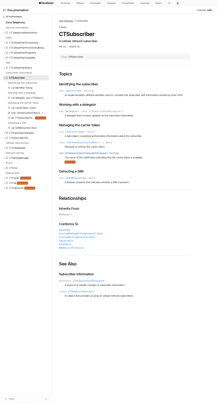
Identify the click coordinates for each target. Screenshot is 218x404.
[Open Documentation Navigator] (4, 10)
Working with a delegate (107, 108)
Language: (201, 10)
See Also (98, 267)
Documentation (18, 10)
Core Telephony (96, 21)
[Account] (177, 3)
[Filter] (36, 399)
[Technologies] (95, 3)
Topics (95, 73)
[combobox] (36, 399)
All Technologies (12, 16)
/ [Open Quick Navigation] (71, 399)
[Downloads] (144, 3)
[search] (34, 399)
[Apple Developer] (47, 3)
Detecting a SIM (101, 175)
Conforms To (98, 228)
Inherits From (99, 212)
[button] (169, 3)
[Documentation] (128, 3)
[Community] (111, 3)
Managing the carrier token (109, 129)
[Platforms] (80, 3)
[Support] (158, 3)
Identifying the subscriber (108, 84)
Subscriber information (106, 278)
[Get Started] (65, 3)
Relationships (102, 201)
